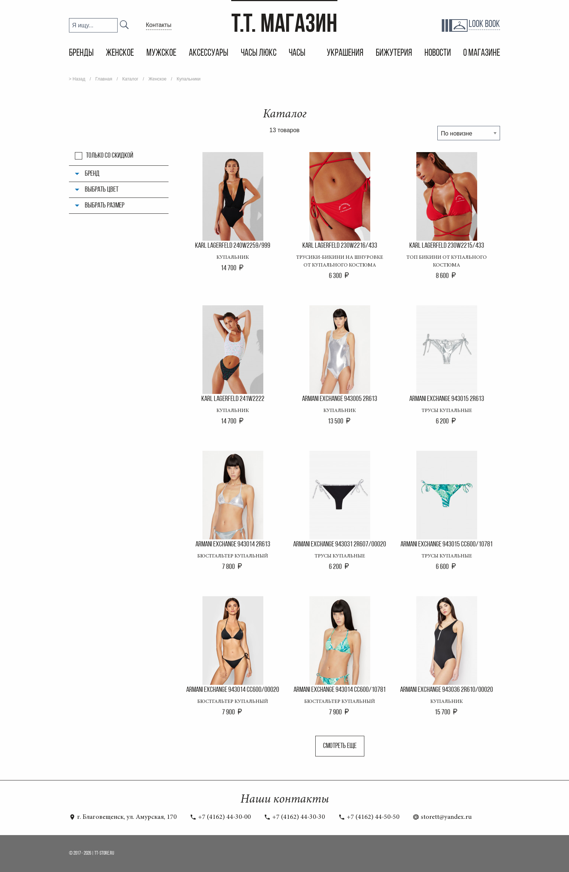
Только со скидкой (109, 155)
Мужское (161, 53)
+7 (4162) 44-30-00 (220, 817)
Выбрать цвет (101, 189)
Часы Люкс (259, 53)
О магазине (481, 53)
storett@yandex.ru (442, 817)
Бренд (92, 174)
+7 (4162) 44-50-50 (369, 817)
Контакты (158, 25)
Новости (437, 53)
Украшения (345, 53)
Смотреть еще (340, 746)
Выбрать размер (104, 205)
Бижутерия (394, 53)
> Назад (77, 79)
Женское (120, 53)
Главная (104, 79)
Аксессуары (208, 53)
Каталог (130, 79)
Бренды (81, 53)
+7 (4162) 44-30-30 (294, 817)
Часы (298, 53)
